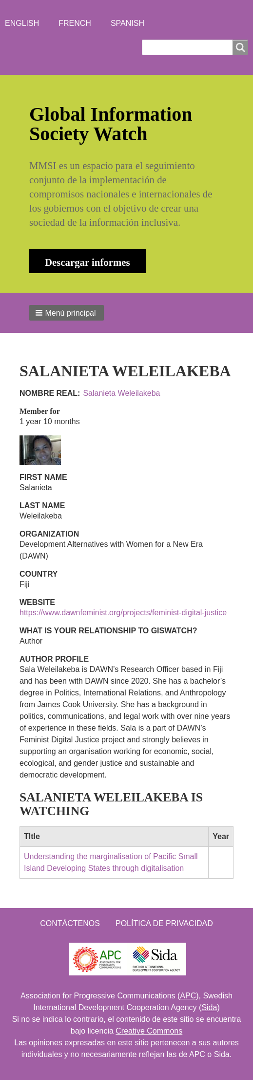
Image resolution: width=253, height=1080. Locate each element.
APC (188, 996)
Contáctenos (70, 923)
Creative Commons (149, 1031)
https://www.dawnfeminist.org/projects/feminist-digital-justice (123, 612)
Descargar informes (87, 262)
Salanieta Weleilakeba (121, 393)
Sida (209, 1007)
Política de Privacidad (164, 923)
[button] (66, 313)
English (22, 23)
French (74, 23)
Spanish (127, 23)
